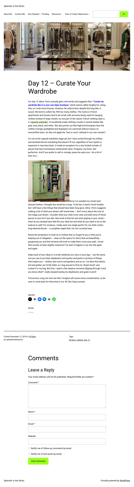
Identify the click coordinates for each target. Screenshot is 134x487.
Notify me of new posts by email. (46, 454)
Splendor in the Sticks (14, 6)
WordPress (125, 480)
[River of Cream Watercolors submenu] (89, 14)
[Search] (124, 14)
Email (31, 424)
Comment (33, 382)
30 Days (32, 336)
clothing (79, 340)
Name (31, 412)
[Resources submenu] (61, 14)
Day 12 (87, 340)
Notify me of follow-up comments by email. (51, 448)
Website (32, 436)
